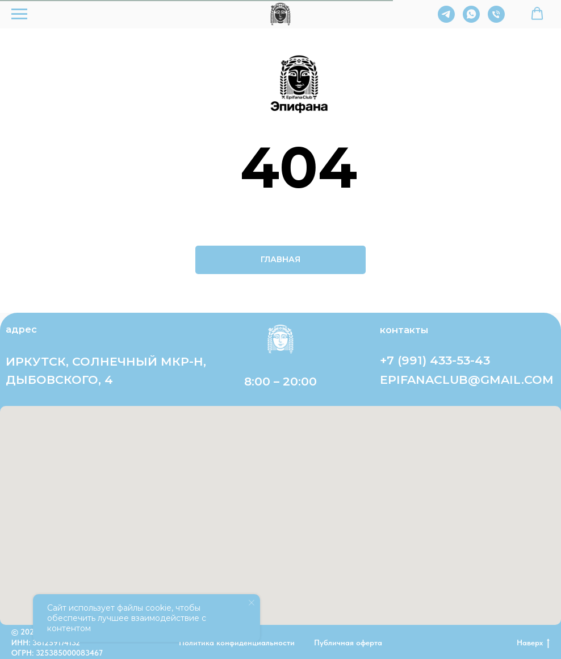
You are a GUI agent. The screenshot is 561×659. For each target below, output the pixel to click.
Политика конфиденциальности (237, 642)
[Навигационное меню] (19, 14)
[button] (537, 13)
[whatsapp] (471, 19)
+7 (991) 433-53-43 (435, 360)
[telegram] (446, 19)
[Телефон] (496, 19)
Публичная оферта (348, 642)
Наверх (533, 643)
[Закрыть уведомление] (251, 602)
